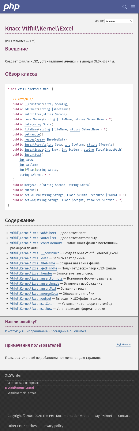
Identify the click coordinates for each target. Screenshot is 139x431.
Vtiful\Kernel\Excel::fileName (32, 263)
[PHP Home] (11, 6)
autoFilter (33, 114)
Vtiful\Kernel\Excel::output (30, 299)
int (50, 144)
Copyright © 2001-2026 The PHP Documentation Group (48, 416)
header (30, 139)
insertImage (34, 149)
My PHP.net (103, 416)
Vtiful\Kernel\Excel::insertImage (34, 283)
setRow (30, 200)
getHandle (32, 134)
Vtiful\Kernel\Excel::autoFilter (33, 238)
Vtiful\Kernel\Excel (21, 388)
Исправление (37, 331)
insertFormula (35, 144)
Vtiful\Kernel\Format (22, 393)
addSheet (31, 109)
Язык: (99, 21)
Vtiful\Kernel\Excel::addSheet (33, 233)
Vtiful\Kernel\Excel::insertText (33, 288)
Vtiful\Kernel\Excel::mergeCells (34, 294)
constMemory (34, 119)
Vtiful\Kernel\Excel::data (29, 258)
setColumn (32, 195)
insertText (33, 154)
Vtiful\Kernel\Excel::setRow (31, 309)
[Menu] (133, 7)
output (30, 190)
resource (97, 195)
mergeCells (33, 185)
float (30, 170)
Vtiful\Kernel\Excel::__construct (34, 253)
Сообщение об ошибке (68, 331)
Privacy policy (52, 426)
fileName (31, 129)
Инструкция (14, 331)
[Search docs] (124, 7)
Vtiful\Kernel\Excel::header (31, 273)
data (28, 124)
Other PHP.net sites (22, 426)
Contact (124, 416)
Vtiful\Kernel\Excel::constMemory (36, 243)
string (45, 109)
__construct (34, 104)
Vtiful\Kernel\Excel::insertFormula (36, 278)
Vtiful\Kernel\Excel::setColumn (33, 304)
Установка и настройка (24, 383)
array (49, 104)
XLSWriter (13, 375)
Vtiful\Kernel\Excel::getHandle (33, 268)
